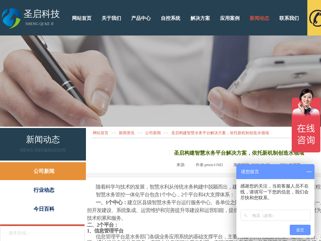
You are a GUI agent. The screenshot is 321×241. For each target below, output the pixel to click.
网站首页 (100, 133)
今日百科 (44, 209)
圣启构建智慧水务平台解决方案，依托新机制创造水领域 (220, 133)
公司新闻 (153, 133)
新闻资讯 (126, 133)
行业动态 (44, 190)
